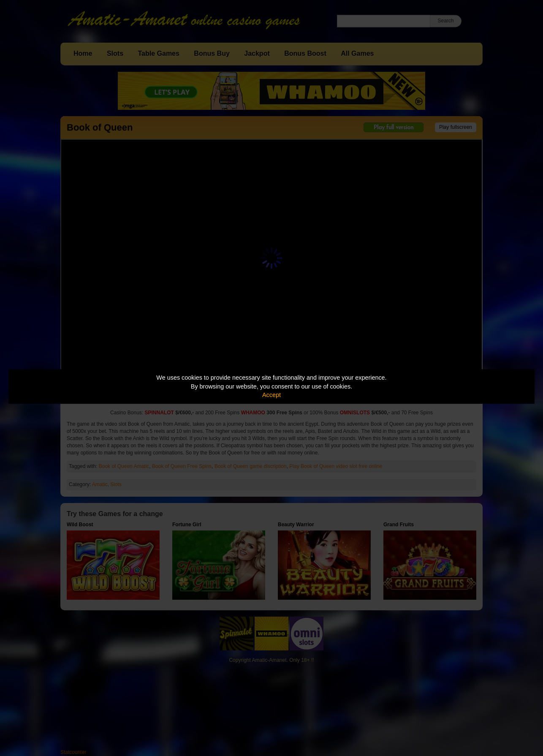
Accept (271, 395)
